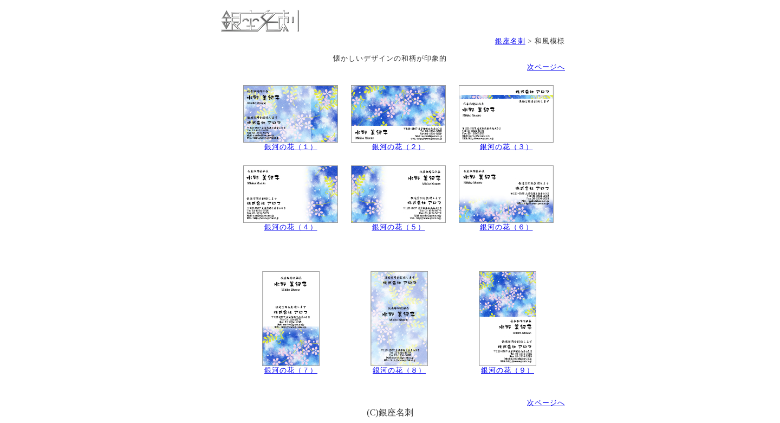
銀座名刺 (510, 41)
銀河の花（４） (290, 223)
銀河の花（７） (291, 367)
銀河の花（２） (398, 143)
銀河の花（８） (399, 367)
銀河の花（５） (398, 223)
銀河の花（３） (506, 143)
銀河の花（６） (506, 223)
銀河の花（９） (507, 367)
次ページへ (546, 67)
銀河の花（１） (290, 143)
